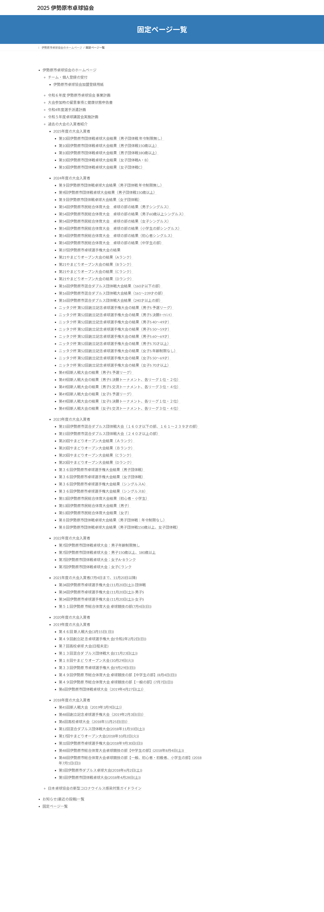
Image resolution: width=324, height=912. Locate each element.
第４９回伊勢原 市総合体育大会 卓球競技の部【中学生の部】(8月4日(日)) (118, 675)
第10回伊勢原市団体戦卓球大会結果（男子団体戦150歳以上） (109, 145)
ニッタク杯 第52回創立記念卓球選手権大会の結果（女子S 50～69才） (115, 358)
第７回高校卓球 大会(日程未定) (83, 646)
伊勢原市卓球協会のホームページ (70, 70)
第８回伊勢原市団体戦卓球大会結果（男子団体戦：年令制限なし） (113, 520)
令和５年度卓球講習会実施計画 (73, 117)
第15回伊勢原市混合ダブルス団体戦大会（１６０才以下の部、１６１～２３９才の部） (129, 426)
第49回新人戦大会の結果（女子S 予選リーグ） (96, 394)
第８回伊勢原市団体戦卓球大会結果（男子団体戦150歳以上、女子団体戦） (119, 527)
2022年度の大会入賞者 (71, 538)
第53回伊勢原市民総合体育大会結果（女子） (95, 513)
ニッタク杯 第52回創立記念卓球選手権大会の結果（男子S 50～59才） (115, 329)
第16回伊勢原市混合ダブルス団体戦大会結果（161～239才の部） (112, 293)
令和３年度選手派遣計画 (243, 121)
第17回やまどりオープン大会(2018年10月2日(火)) (99, 736)
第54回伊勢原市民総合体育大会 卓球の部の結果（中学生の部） (111, 243)
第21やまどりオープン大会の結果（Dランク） (96, 279)
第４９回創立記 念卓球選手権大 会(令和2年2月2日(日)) (102, 639)
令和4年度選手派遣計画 (67, 109)
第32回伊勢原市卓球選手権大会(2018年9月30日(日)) (101, 743)
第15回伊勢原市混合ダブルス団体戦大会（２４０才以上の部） (109, 433)
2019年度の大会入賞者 (71, 624)
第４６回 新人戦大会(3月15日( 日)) (86, 631)
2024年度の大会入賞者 (71, 178)
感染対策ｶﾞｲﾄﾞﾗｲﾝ (244, 112)
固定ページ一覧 (55, 806)
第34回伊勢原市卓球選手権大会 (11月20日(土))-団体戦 (102, 585)
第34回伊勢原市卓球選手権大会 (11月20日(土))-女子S (101, 599)
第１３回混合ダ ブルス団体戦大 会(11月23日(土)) (98, 653)
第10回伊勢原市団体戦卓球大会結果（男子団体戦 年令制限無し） (111, 138)
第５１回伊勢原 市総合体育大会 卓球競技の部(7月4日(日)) (105, 606)
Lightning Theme (162, 842)
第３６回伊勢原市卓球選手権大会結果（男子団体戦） (102, 469)
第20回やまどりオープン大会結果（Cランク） (96, 455)
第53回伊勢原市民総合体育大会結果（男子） (95, 505)
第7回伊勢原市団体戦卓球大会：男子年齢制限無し (99, 545)
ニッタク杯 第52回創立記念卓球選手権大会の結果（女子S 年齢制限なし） (118, 351)
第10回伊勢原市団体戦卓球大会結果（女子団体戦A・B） (105, 160)
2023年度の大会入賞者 (71, 419)
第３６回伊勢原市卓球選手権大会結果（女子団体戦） (102, 477)
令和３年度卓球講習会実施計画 (248, 129)
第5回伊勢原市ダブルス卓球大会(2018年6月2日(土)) (100, 770)
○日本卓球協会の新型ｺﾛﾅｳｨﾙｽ (251, 107)
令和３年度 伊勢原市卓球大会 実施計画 (254, 93)
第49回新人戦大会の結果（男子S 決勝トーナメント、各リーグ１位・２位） (119, 379)
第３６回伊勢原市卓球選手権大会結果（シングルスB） (103, 491)
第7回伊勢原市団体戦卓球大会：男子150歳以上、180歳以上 (107, 552)
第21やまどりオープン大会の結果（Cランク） (96, 271)
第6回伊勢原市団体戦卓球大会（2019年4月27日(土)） (102, 689)
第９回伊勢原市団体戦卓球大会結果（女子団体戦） (100, 199)
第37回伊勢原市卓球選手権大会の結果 (89, 250)
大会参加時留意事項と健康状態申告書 (253, 101)
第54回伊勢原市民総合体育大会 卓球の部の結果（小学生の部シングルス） (120, 228)
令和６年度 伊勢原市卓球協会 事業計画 (79, 95)
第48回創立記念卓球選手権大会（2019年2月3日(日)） (102, 714)
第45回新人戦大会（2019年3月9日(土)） (91, 707)
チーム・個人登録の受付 (68, 77)
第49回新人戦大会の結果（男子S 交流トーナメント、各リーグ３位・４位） (119, 387)
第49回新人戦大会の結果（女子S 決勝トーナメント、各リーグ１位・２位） (119, 401)
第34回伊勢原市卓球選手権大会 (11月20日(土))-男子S (101, 592)
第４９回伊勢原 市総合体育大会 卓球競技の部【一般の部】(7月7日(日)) (116, 682)
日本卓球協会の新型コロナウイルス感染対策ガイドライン (95, 788)
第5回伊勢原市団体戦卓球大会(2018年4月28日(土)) (100, 777)
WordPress (142, 842)
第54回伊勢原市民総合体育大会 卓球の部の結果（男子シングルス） (115, 207)
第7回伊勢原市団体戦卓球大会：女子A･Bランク (97, 559)
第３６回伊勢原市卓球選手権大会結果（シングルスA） (103, 484)
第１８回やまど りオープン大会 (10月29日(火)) (96, 660)
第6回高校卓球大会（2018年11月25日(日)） (94, 721)
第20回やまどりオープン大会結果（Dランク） (96, 462)
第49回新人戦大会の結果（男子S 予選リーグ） (96, 372)
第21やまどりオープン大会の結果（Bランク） (96, 264)
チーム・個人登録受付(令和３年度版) (253, 85)
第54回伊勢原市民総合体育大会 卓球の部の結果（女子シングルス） (115, 221)
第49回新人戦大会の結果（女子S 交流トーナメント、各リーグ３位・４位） (119, 408)
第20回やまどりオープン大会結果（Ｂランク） (97, 448)
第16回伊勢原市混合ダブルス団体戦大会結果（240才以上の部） (110, 300)
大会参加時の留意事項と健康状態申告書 (80, 102)
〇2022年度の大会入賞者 (247, 142)
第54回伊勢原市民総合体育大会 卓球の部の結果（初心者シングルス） (116, 235)
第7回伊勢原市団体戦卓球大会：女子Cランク (95, 567)
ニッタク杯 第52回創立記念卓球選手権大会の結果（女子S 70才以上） (115, 365)
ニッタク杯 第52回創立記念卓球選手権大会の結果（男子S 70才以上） (115, 343)
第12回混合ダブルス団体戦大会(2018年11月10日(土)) (102, 729)
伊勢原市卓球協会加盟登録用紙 (78, 84)
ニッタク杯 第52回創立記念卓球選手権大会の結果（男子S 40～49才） (115, 322)
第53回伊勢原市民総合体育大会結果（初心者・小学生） (104, 498)
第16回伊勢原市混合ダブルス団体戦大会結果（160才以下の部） (110, 286)
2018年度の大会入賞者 (71, 700)
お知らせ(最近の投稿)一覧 (63, 799)
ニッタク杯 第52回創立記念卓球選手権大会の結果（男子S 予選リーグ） (116, 307)
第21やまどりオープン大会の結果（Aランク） (96, 257)
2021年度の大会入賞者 (248, 148)
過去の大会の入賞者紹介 (68, 124)
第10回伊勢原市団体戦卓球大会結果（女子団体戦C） (101, 167)
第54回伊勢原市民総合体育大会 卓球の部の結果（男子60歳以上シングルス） (122, 214)
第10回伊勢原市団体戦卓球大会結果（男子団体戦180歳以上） (109, 153)
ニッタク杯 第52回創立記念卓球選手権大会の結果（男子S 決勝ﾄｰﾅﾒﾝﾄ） (116, 315)
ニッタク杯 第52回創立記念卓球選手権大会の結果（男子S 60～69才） (115, 336)
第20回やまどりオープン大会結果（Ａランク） (97, 441)
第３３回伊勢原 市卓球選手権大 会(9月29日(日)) (97, 667)
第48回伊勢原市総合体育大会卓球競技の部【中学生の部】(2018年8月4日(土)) (123, 750)
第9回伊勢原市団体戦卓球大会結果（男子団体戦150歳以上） (108, 192)
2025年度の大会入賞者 (71, 131)
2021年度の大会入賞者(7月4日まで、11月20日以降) (95, 577)
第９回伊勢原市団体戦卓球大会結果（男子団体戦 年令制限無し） (111, 185)
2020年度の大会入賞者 (71, 617)
